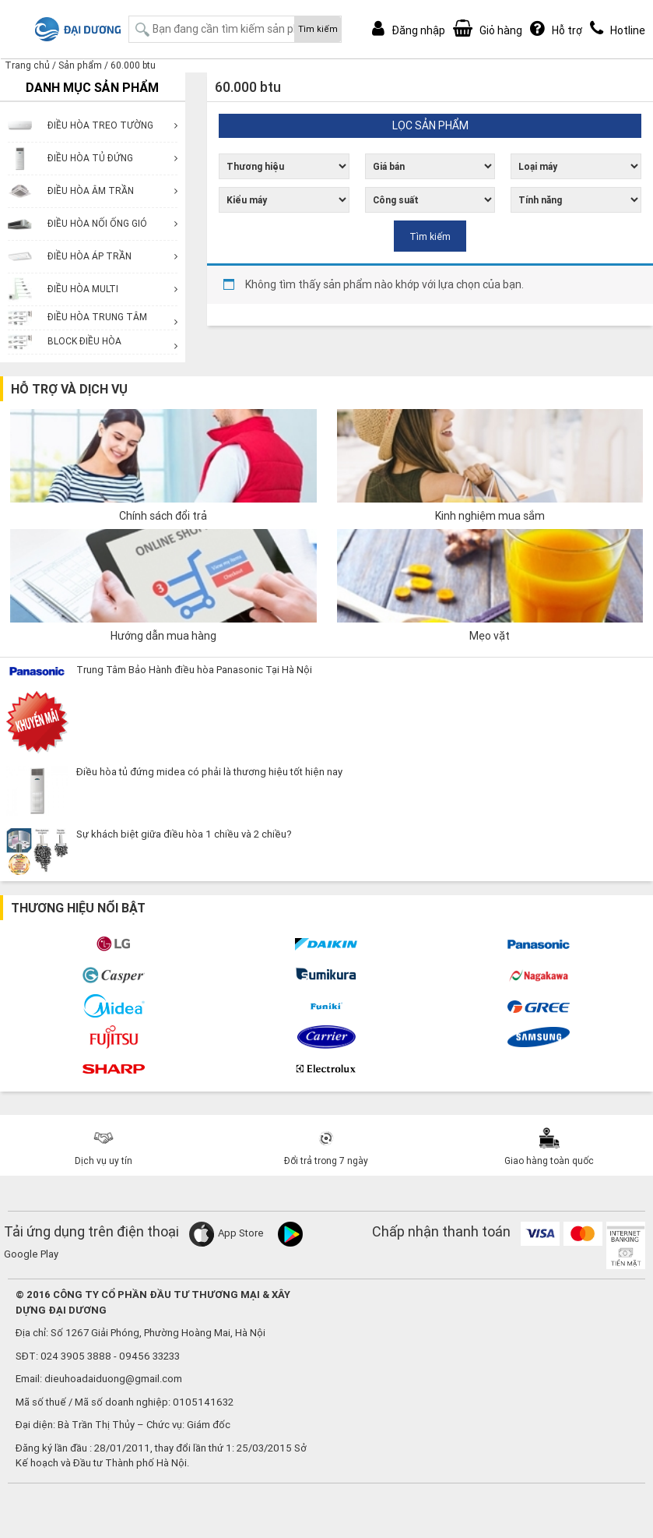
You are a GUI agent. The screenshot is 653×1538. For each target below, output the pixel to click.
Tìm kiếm (318, 28)
